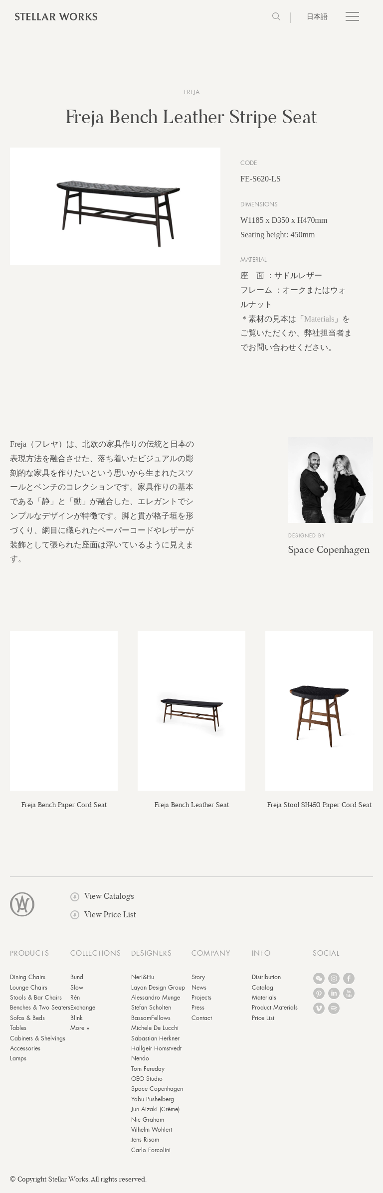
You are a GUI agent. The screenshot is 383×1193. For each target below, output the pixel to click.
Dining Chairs (27, 980)
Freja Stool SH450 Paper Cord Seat (319, 807)
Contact (202, 1020)
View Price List (103, 916)
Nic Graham (147, 1122)
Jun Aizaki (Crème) (155, 1112)
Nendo (140, 1061)
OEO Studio (147, 1081)
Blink (76, 1020)
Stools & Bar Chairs (36, 1000)
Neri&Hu (142, 980)
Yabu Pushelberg (152, 1101)
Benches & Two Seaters (40, 1010)
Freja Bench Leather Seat (192, 807)
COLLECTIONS (95, 955)
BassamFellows (151, 1020)
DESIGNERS (151, 955)
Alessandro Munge (155, 1000)
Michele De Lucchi (155, 1030)
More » (79, 1030)
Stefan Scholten (151, 1010)
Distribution (266, 980)
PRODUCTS (29, 955)
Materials (319, 321)
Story (198, 980)
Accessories (25, 1050)
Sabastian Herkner (155, 1040)
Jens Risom (145, 1142)
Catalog (262, 990)
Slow (76, 990)
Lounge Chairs (28, 990)
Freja (191, 92)
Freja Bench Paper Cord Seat (64, 807)
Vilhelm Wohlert (151, 1132)
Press (198, 1010)
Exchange (82, 1010)
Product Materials (275, 1010)
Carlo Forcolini (151, 1152)
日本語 (317, 16)
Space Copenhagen (329, 551)
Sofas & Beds (27, 1020)
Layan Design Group (158, 990)
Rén (75, 1000)
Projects (201, 1000)
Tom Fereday (148, 1071)
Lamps (18, 1061)
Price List (263, 1020)
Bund (76, 980)
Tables (18, 1030)
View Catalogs (102, 898)
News (199, 990)
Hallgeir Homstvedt (156, 1050)
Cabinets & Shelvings (37, 1040)
